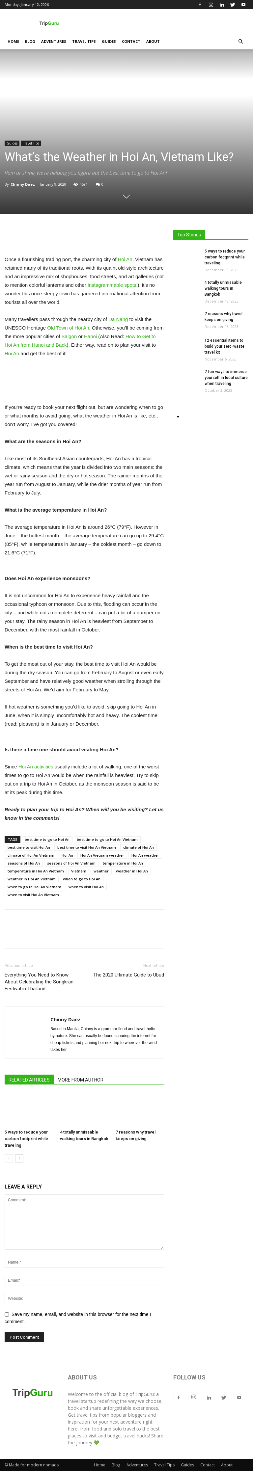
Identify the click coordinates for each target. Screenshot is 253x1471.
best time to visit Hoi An (29, 847)
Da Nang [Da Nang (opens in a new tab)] (118, 319)
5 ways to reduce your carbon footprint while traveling (26, 1139)
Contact (131, 41)
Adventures (53, 41)
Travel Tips (84, 41)
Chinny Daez (23, 184)
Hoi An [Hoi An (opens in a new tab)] (125, 259)
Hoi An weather (145, 855)
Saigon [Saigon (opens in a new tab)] (69, 336)
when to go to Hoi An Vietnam (34, 886)
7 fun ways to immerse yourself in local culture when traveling (226, 377)
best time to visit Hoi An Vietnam (86, 847)
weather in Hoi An (132, 871)
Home (13, 41)
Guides (109, 41)
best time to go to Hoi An (47, 839)
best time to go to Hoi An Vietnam (107, 839)
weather (101, 871)
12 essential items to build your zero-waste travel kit (224, 346)
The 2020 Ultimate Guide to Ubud (128, 975)
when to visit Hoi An (86, 886)
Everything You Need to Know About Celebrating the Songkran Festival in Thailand (39, 982)
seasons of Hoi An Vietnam (71, 863)
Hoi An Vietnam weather (102, 855)
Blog (30, 41)
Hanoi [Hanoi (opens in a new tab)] (90, 336)
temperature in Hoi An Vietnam (36, 871)
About (153, 41)
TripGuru (144, 1394)
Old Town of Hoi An (68, 328)
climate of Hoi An (138, 847)
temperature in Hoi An (123, 863)
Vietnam (78, 871)
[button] (240, 42)
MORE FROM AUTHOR (80, 1080)
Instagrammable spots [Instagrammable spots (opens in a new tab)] (112, 285)
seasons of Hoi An (24, 863)
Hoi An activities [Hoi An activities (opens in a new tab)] (35, 766)
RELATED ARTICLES (29, 1080)
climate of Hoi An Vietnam (31, 855)
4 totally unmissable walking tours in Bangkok (223, 288)
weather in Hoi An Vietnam (32, 878)
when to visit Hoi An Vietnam (33, 894)
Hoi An (67, 855)
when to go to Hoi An (81, 878)
